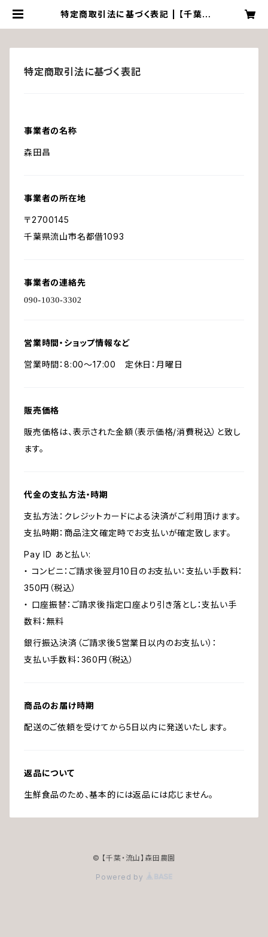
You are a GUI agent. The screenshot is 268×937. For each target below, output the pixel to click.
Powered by (134, 876)
